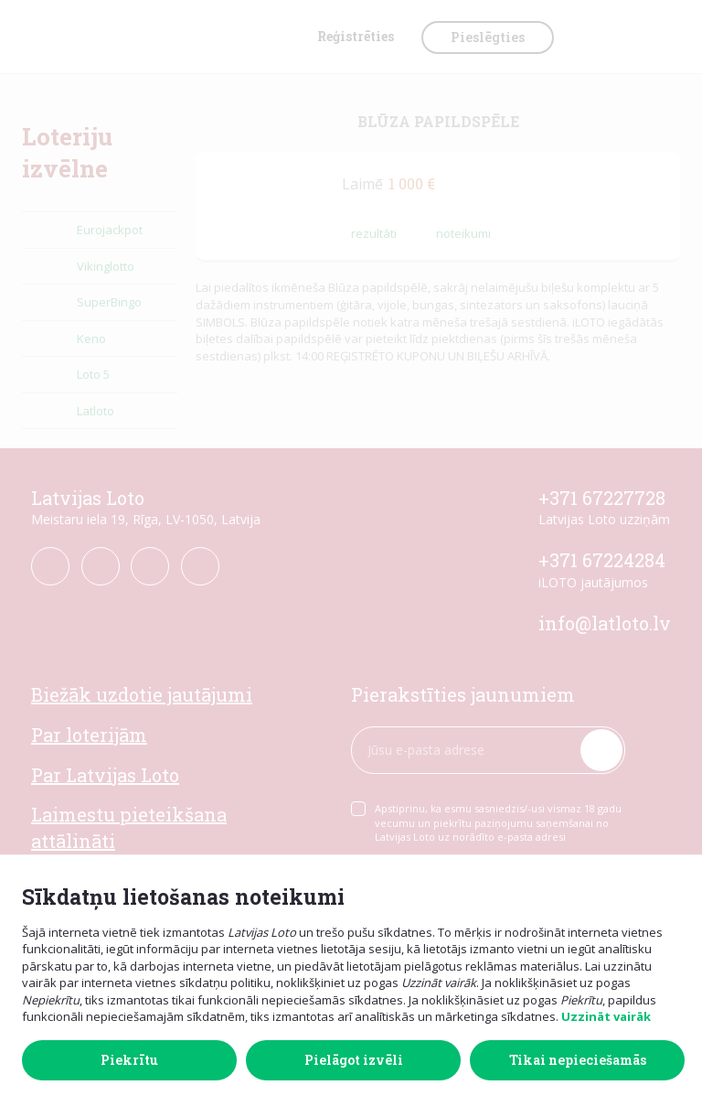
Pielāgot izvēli (353, 1060)
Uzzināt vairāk (606, 1016)
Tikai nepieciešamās (577, 1060)
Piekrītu (129, 1060)
